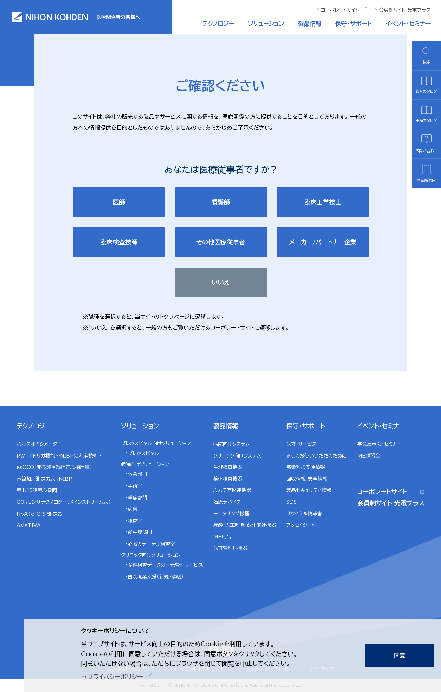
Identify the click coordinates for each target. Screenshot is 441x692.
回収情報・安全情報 (306, 478)
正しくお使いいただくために (316, 455)
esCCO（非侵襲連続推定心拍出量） (54, 467)
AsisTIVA (29, 525)
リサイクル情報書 (304, 513)
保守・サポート (353, 24)
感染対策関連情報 (305, 467)
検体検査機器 (227, 478)
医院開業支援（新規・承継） (155, 576)
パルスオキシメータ (37, 444)
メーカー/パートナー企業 (323, 242)
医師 (119, 202)
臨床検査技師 (118, 242)
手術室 (135, 486)
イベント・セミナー (408, 24)
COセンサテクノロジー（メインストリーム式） (64, 502)
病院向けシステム (231, 444)
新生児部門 (140, 532)
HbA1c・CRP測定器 (39, 514)
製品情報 (309, 24)
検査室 (135, 520)
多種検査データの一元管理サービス (165, 565)
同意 (399, 655)
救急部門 (137, 474)
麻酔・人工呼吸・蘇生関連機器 (244, 525)
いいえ (221, 282)
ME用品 (222, 536)
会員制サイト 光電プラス (405, 10)
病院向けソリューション (145, 464)
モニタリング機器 (231, 513)
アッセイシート (300, 525)
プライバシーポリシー (115, 677)
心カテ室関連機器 (232, 490)
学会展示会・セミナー (379, 444)
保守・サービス (301, 444)
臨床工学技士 (322, 202)
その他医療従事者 (220, 242)
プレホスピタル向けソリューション (156, 443)
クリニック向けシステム (237, 455)
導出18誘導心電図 (37, 490)
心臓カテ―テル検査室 (151, 544)
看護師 (221, 202)
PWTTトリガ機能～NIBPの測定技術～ (60, 455)
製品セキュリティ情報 (308, 490)
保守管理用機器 (230, 548)
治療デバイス (227, 502)
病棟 (132, 509)
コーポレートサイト (344, 9)
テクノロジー (218, 24)
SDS (291, 502)
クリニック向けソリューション (151, 555)
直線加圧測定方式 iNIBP (44, 478)
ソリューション (266, 24)
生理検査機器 (227, 467)
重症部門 (137, 497)
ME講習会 (368, 455)
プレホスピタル (143, 453)
